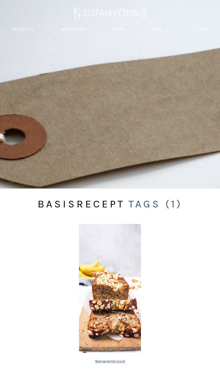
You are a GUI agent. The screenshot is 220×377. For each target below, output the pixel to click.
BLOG (118, 29)
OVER (157, 29)
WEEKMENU (73, 29)
